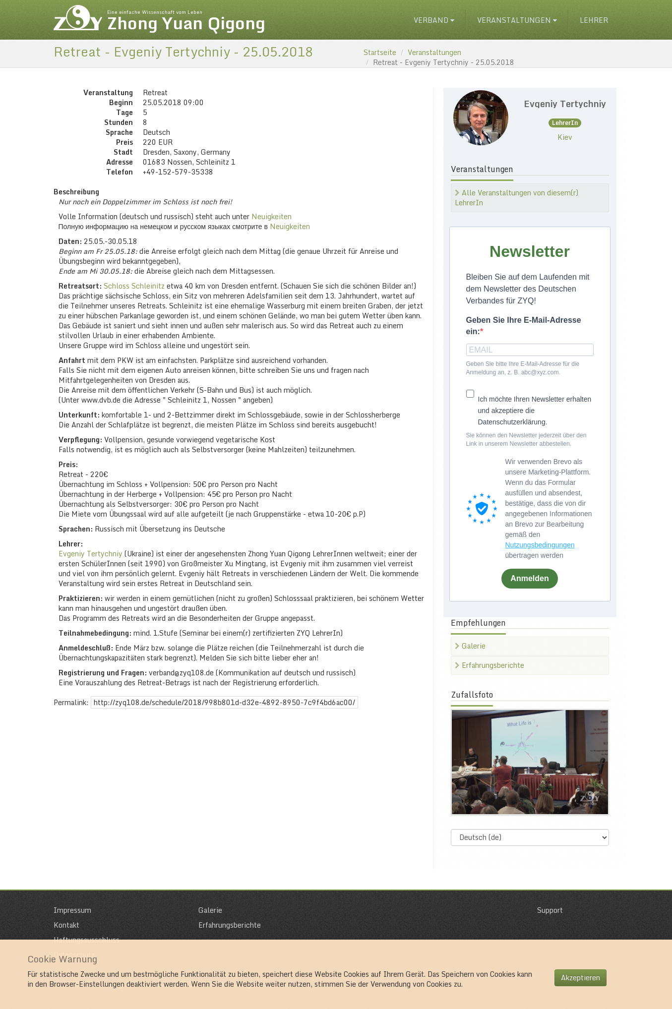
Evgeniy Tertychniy (90, 553)
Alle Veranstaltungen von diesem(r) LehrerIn (516, 197)
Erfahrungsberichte (489, 665)
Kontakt (66, 925)
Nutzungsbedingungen (540, 545)
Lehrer (594, 20)
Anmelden (529, 578)
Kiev (564, 137)
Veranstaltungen (517, 20)
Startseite (380, 52)
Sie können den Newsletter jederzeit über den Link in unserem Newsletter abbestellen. (526, 439)
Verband (434, 20)
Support (550, 910)
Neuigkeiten (271, 216)
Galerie (470, 646)
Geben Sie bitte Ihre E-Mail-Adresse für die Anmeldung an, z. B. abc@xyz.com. (523, 368)
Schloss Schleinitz (134, 286)
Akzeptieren (580, 977)
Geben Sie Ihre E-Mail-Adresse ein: (523, 326)
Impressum (72, 910)
